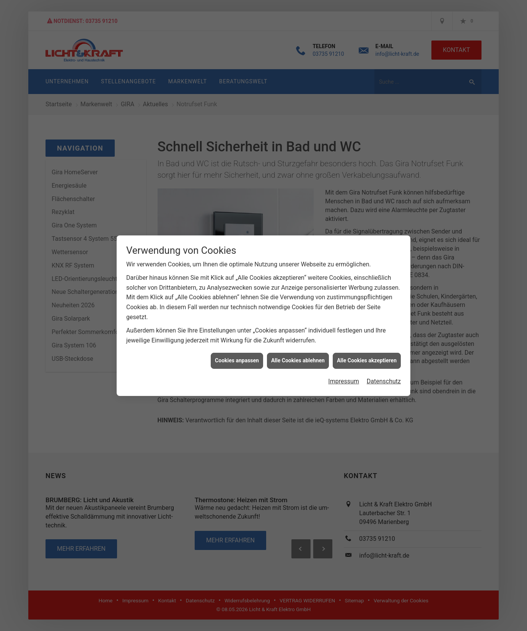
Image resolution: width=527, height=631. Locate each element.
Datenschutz (384, 367)
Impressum (343, 367)
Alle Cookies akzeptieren (367, 347)
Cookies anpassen (237, 347)
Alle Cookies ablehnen (298, 347)
